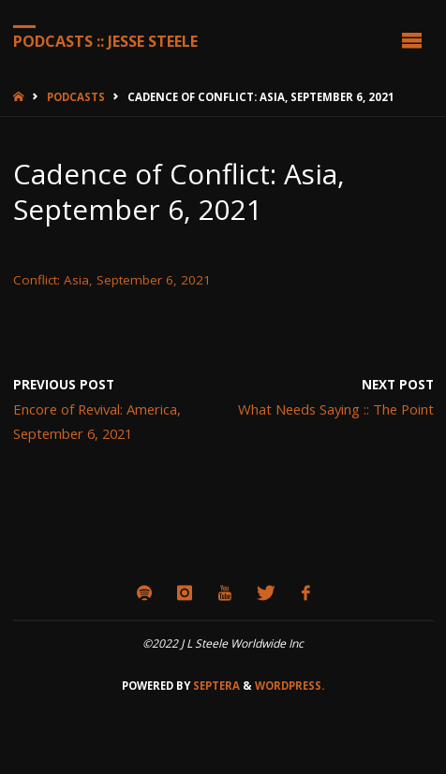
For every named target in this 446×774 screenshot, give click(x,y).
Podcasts (76, 97)
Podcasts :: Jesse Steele (105, 40)
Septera (215, 686)
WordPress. (289, 686)
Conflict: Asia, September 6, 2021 (112, 279)
